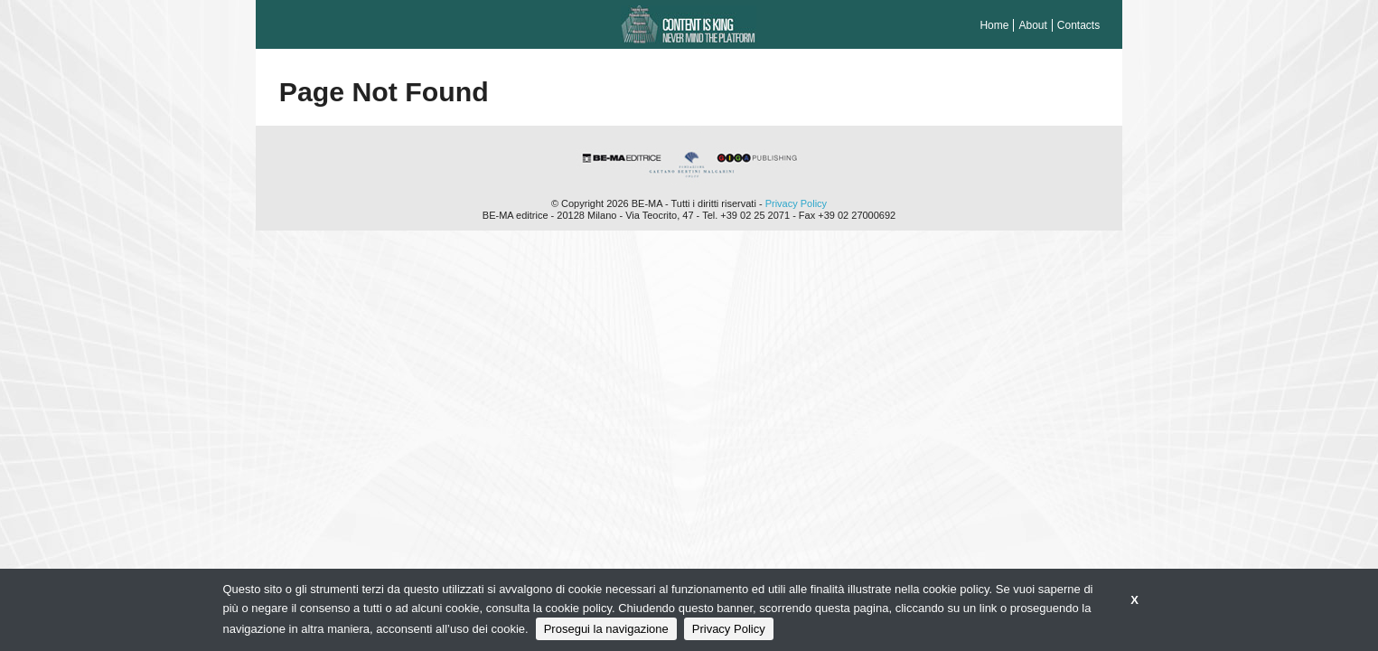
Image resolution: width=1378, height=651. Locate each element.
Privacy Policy (796, 203)
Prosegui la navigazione (606, 629)
